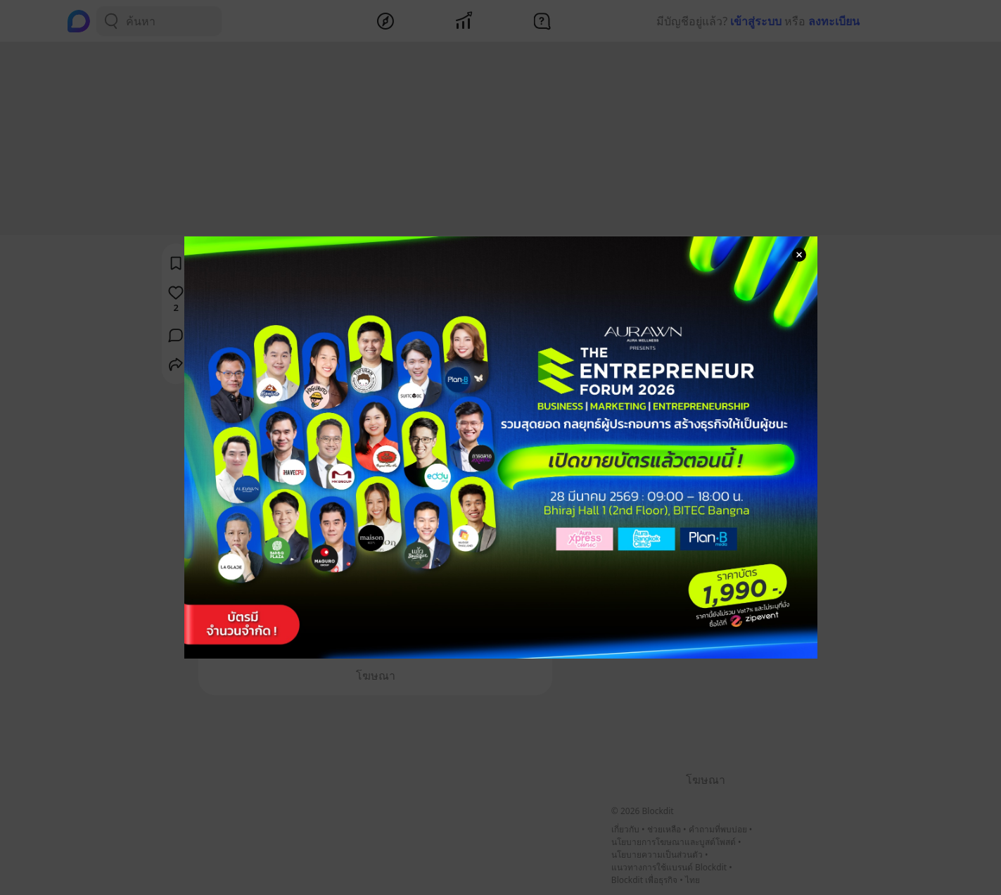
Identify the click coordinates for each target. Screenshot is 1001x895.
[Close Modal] (799, 255)
